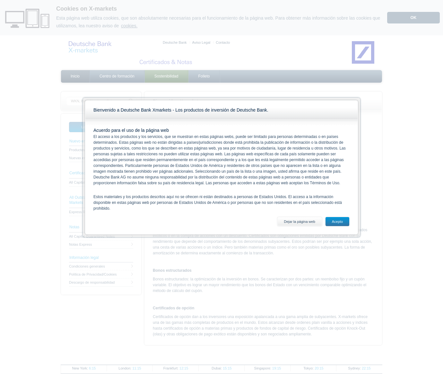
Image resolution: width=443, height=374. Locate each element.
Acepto (337, 221)
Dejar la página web (299, 221)
